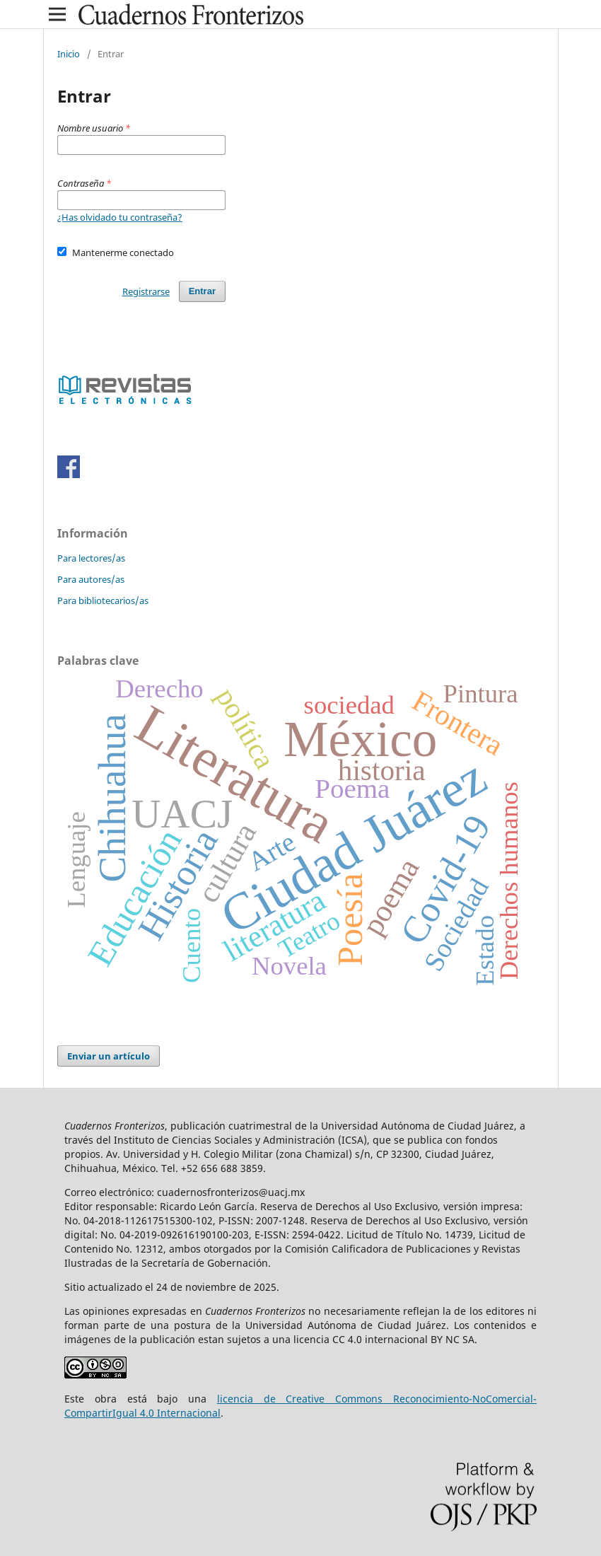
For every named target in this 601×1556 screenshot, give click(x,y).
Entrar (202, 291)
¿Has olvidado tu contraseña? (119, 217)
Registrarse (146, 291)
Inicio (68, 53)
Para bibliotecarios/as (102, 600)
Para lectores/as (91, 558)
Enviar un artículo (108, 1056)
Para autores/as (90, 579)
